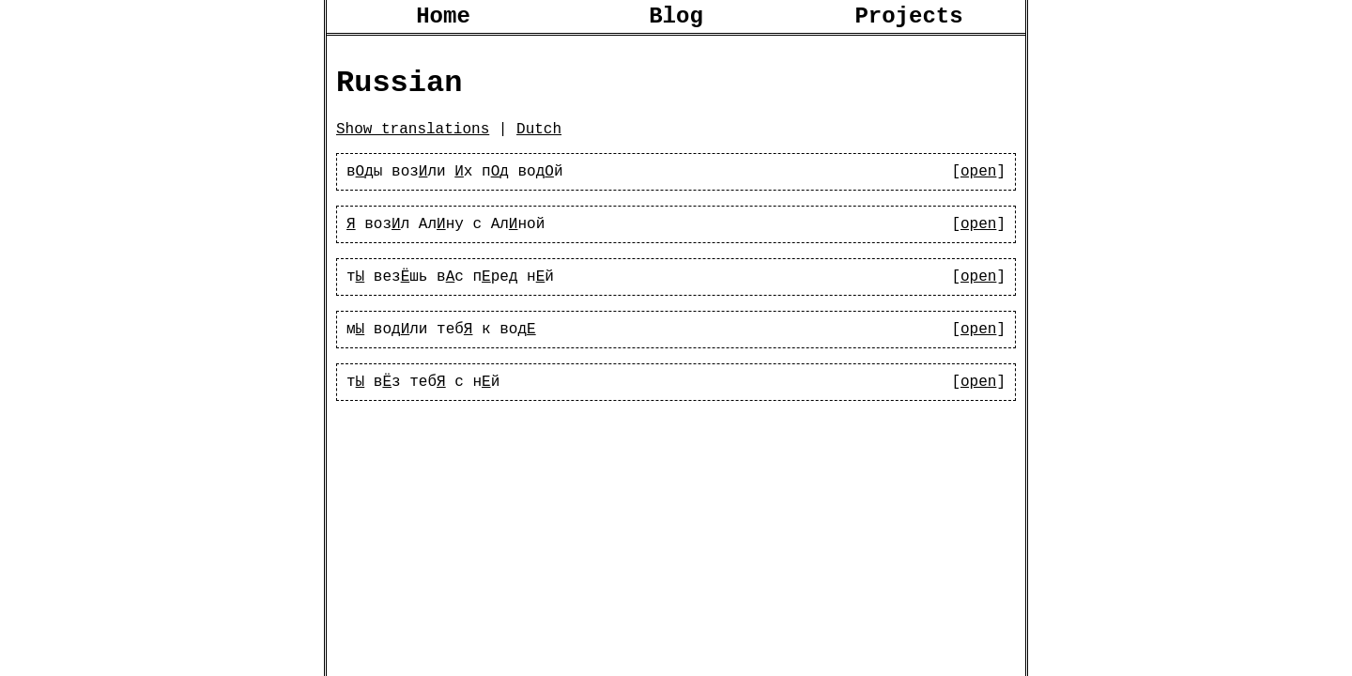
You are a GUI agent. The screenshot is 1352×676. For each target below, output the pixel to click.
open (978, 188)
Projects (908, 19)
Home (443, 19)
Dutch (538, 142)
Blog (676, 19)
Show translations (412, 142)
